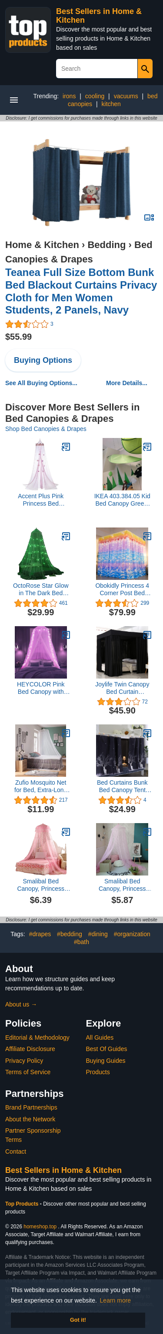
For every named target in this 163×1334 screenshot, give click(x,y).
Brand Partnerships (31, 1107)
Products (98, 1072)
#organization (132, 934)
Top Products (22, 1204)
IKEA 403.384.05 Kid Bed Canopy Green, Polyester (122, 500)
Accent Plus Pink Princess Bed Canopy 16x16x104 (40, 500)
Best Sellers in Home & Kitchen (63, 1170)
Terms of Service (27, 1072)
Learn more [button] (115, 1300)
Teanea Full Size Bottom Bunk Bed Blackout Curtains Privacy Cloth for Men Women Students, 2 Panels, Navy (81, 291)
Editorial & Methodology (37, 1037)
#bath (81, 941)
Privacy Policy (24, 1060)
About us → (21, 1004)
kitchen (111, 103)
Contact (15, 1151)
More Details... (126, 382)
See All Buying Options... (41, 382)
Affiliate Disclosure (30, 1048)
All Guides (100, 1037)
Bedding (106, 244)
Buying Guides (106, 1060)
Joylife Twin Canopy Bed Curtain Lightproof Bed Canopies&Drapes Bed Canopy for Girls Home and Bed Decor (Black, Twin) (122, 688)
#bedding (69, 934)
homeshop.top (40, 1227)
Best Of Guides (106, 1048)
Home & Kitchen (42, 244)
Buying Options (43, 360)
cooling (94, 96)
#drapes (40, 934)
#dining (98, 934)
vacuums (126, 96)
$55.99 (18, 336)
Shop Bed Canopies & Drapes (45, 428)
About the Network (30, 1119)
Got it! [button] (78, 1320)
